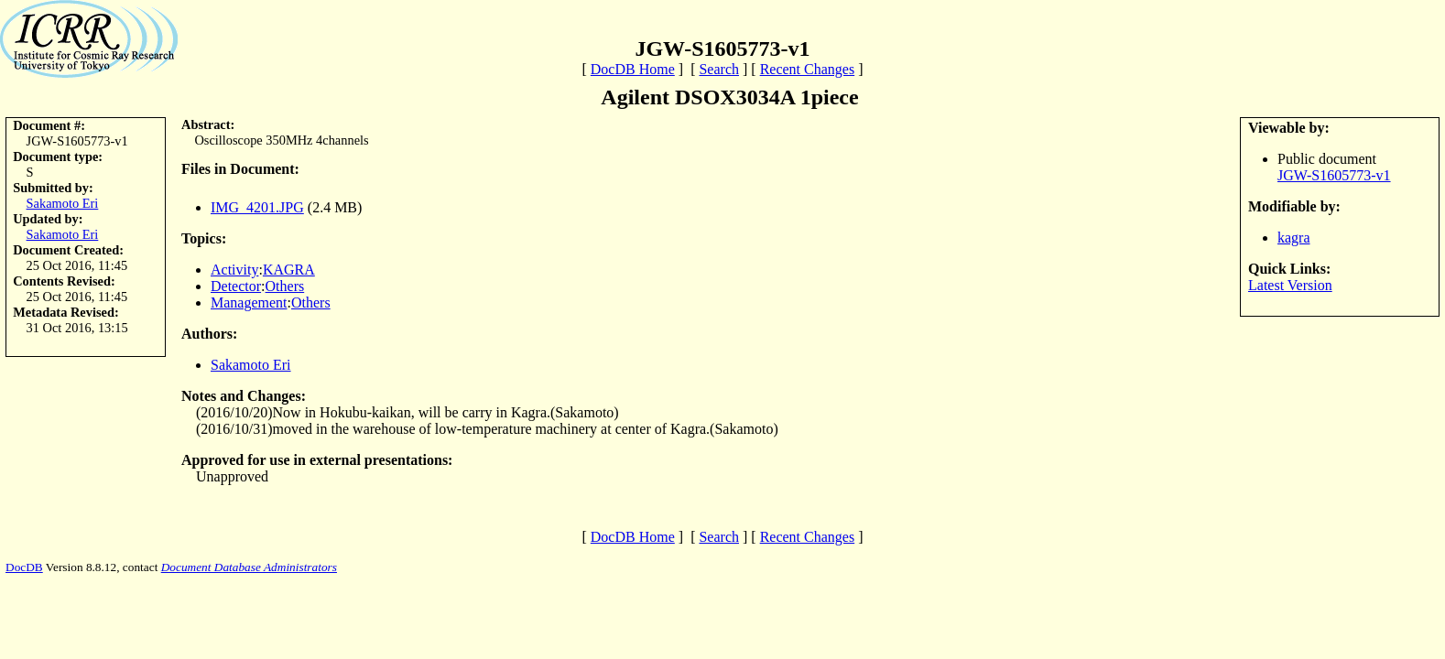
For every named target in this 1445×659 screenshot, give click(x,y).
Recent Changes (807, 69)
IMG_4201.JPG (257, 207)
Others (285, 286)
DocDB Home (633, 69)
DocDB (24, 567)
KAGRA (289, 269)
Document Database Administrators (249, 567)
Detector (236, 286)
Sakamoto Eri (63, 203)
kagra (1293, 237)
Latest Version (1290, 285)
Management (249, 302)
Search (719, 69)
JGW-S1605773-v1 (1334, 175)
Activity (234, 269)
